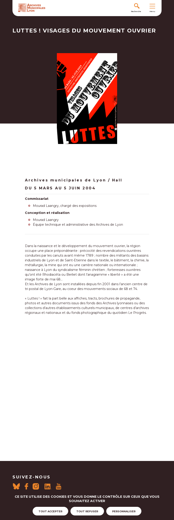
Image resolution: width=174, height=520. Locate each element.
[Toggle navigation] (152, 6)
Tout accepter (50, 511)
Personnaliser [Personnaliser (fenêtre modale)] (123, 511)
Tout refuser (87, 511)
